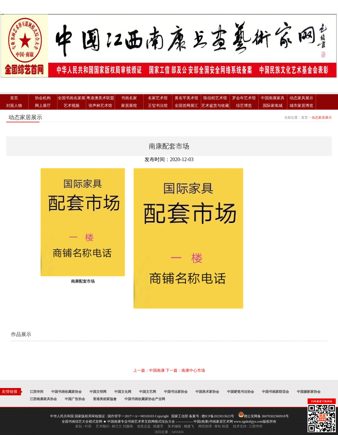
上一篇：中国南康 (149, 370)
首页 (14, 98)
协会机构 (43, 98)
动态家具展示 (301, 98)
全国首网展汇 (186, 105)
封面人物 (14, 105)
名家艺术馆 (158, 98)
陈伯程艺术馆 (215, 98)
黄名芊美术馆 (186, 98)
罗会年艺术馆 (244, 98)
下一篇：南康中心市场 (185, 370)
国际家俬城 (273, 105)
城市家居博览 (301, 105)
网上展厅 (43, 105)
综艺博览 (244, 105)
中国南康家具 (272, 98)
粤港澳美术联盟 (100, 98)
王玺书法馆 (158, 105)
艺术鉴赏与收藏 (215, 105)
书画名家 (129, 98)
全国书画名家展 (71, 98)
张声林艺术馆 (100, 105)
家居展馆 (129, 105)
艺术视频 (71, 105)
